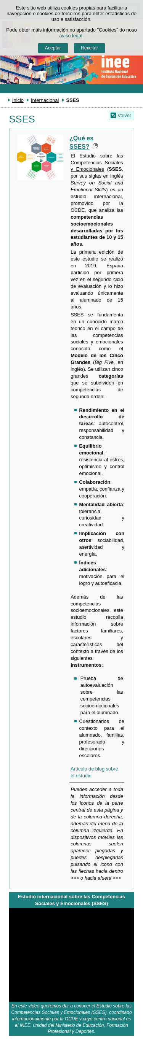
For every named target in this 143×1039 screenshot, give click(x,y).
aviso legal (70, 35)
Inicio (18, 100)
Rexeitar (89, 48)
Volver (125, 115)
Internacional (45, 100)
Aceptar (53, 48)
